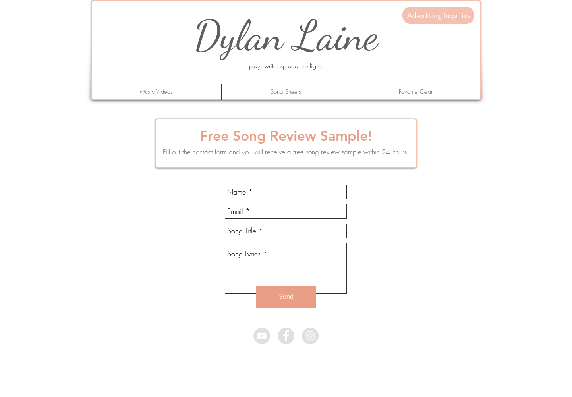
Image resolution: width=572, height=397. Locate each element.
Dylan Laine (286, 35)
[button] (415, 92)
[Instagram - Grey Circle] (310, 336)
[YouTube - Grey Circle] (261, 336)
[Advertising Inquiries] (438, 15)
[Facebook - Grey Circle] (286, 336)
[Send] (286, 297)
